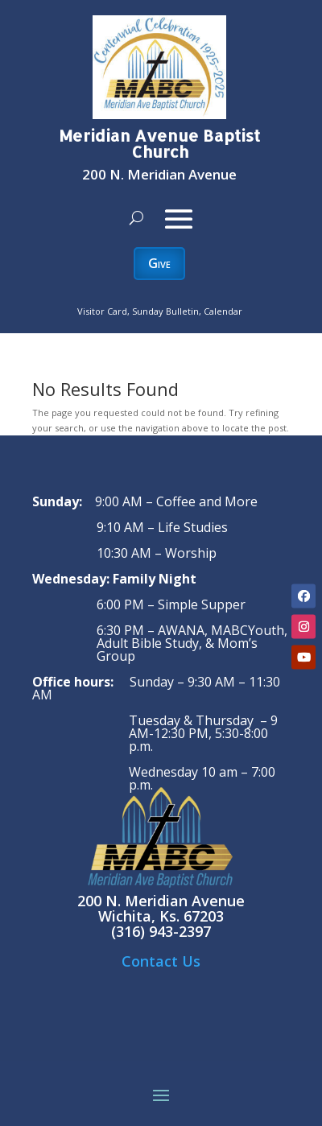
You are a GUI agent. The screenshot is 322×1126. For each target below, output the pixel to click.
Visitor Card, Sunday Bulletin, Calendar (159, 311)
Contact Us (161, 961)
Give (159, 263)
